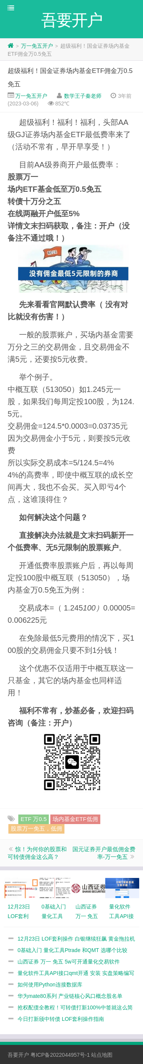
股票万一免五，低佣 (36, 828)
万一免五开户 (37, 46)
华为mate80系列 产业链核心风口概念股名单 (70, 996)
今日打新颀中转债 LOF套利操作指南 (61, 1019)
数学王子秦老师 (82, 96)
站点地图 (101, 1055)
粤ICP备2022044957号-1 (60, 1055)
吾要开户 (18, 1055)
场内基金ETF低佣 (75, 819)
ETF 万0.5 (34, 819)
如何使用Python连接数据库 (50, 984)
